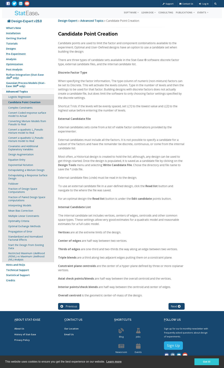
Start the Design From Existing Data (26, 246)
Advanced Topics (17, 91)
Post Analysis (14, 69)
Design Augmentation (21, 154)
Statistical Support (18, 275)
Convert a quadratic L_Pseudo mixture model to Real (25, 131)
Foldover (13, 183)
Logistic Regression (19, 96)
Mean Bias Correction (20, 210)
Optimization (14, 64)
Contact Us (186, 3)
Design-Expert (68, 21)
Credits (10, 280)
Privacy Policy (22, 340)
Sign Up (173, 345)
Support (168, 3)
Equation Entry (16, 159)
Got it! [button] (206, 361)
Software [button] (130, 12)
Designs (11, 48)
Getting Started (16, 38)
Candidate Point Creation (24, 102)
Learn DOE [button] (147, 12)
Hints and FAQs (15, 264)
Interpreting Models (19, 205)
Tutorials (12, 43)
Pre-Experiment (16, 54)
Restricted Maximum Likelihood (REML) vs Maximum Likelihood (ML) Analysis (26, 256)
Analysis (11, 59)
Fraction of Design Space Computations (22, 190)
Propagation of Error (20, 231)
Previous (68, 306)
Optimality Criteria (18, 221)
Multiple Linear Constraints (23, 216)
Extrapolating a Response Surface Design (27, 177)
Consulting (165, 12)
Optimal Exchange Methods (24, 226)
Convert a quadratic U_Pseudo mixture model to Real (25, 139)
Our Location (71, 328)
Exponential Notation (20, 165)
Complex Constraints (20, 107)
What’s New (13, 28)
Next (176, 306)
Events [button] (202, 12)
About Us (19, 328)
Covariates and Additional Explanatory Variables (23, 148)
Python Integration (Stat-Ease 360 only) (25, 76)
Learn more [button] (113, 361)
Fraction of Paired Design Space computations (26, 198)
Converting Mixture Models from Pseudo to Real (27, 122)
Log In (204, 3)
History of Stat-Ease (25, 334)
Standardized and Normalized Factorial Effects (25, 238)
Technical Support (17, 270)
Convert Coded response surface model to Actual (27, 114)
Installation (13, 33)
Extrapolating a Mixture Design (26, 170)
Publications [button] (184, 12)
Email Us (69, 334)
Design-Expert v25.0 (24, 21)
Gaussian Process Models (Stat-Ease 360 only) (25, 84)
